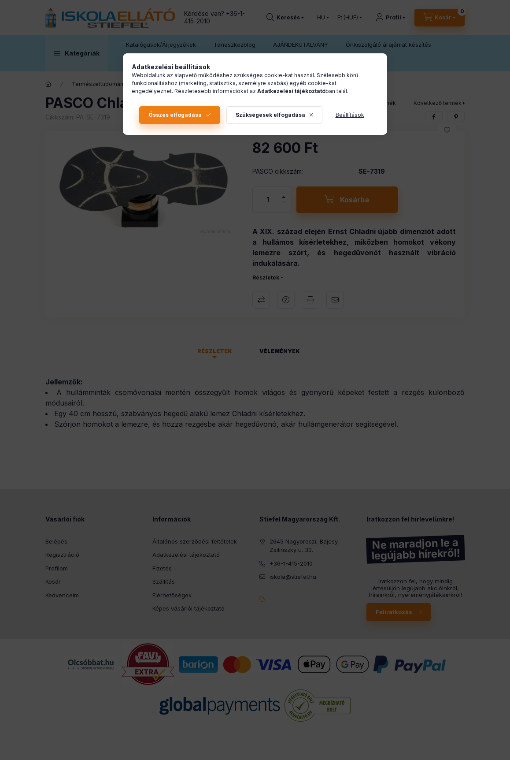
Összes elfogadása (175, 115)
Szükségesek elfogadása (270, 115)
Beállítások (350, 115)
